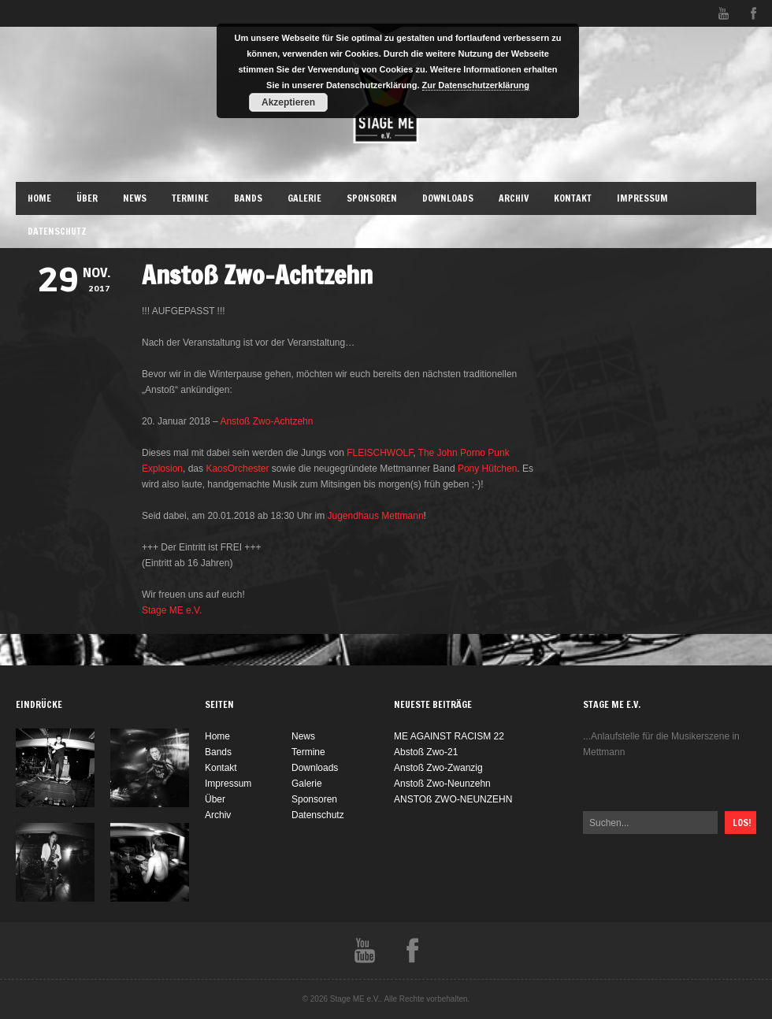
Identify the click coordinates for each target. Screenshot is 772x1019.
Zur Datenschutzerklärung (475, 85)
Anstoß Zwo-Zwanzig (438, 767)
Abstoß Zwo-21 (426, 752)
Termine (190, 198)
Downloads (447, 198)
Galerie (304, 198)
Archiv (514, 198)
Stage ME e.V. (172, 610)
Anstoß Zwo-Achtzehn (266, 421)
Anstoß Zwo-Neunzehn (442, 783)
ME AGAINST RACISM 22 (449, 736)
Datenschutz (57, 231)
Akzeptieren (288, 102)
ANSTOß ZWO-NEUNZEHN (453, 799)
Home (39, 198)
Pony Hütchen (487, 468)
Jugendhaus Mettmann (376, 515)
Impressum (642, 198)
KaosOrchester (237, 468)
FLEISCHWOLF (380, 452)
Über (87, 198)
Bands (248, 198)
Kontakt (573, 198)
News (135, 198)
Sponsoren (372, 198)
